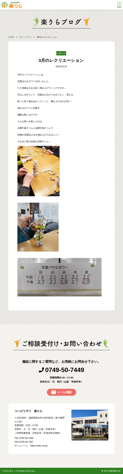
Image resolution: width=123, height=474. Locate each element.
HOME (11, 37)
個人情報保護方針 (112, 471)
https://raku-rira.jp (38, 445)
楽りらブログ (25, 37)
